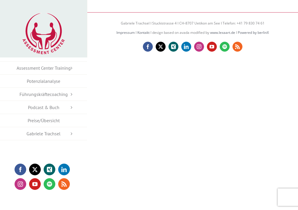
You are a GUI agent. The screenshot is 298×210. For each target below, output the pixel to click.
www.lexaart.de (222, 32)
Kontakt (143, 32)
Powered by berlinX (253, 32)
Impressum (125, 32)
